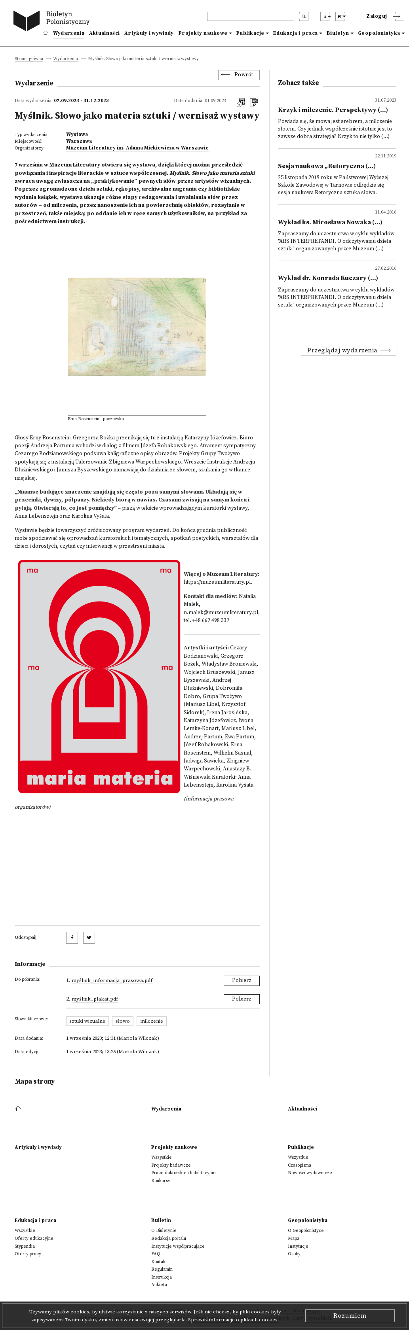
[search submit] (303, 16)
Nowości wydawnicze (310, 1173)
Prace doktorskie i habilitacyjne (183, 1173)
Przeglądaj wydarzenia (342, 350)
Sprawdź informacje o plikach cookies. (233, 1320)
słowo (123, 1021)
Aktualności (104, 33)
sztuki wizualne (87, 1021)
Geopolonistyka (379, 33)
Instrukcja (161, 1277)
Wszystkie (161, 1157)
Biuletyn (338, 33)
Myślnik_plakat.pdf (95, 999)
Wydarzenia (68, 33)
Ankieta (159, 1285)
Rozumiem (350, 1316)
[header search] (250, 16)
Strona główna (29, 59)
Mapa (293, 1238)
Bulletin (161, 1220)
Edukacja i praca (295, 33)
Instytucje (298, 1246)
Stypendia (25, 1246)
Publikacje (250, 33)
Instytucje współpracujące (178, 1246)
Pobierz (241, 980)
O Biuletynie (164, 1231)
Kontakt (159, 1262)
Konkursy (160, 1181)
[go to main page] (53, 22)
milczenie (151, 1021)
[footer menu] (19, 1109)
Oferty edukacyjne (34, 1238)
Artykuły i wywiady (148, 33)
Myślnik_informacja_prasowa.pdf (112, 980)
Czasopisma (299, 1165)
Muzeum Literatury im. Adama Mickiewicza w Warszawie (137, 148)
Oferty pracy (28, 1254)
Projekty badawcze (171, 1165)
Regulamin (162, 1269)
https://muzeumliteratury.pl (217, 582)
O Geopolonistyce (306, 1231)
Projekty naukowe (203, 33)
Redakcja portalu (168, 1238)
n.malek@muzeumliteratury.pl (221, 612)
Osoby (294, 1254)
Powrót (243, 75)
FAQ (155, 1254)
